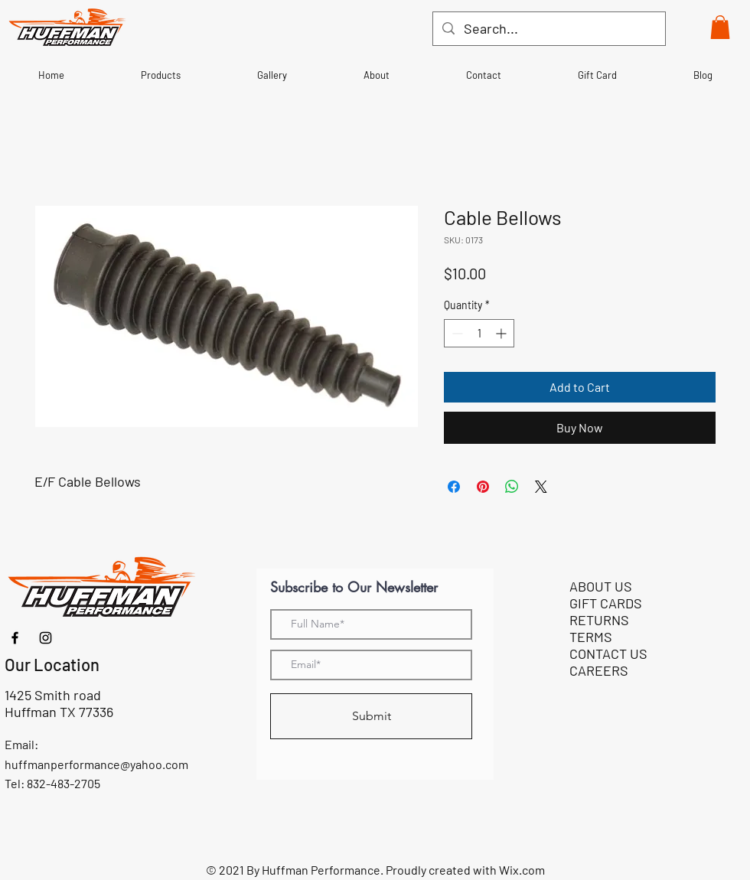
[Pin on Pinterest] (483, 486)
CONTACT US (608, 653)
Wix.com (522, 869)
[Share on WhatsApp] (512, 486)
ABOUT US (600, 586)
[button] (720, 27)
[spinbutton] (479, 333)
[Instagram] (46, 638)
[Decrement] (455, 333)
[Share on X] (541, 486)
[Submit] (371, 716)
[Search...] (548, 28)
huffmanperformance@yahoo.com (96, 764)
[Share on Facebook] (454, 486)
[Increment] (502, 333)
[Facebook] (15, 638)
